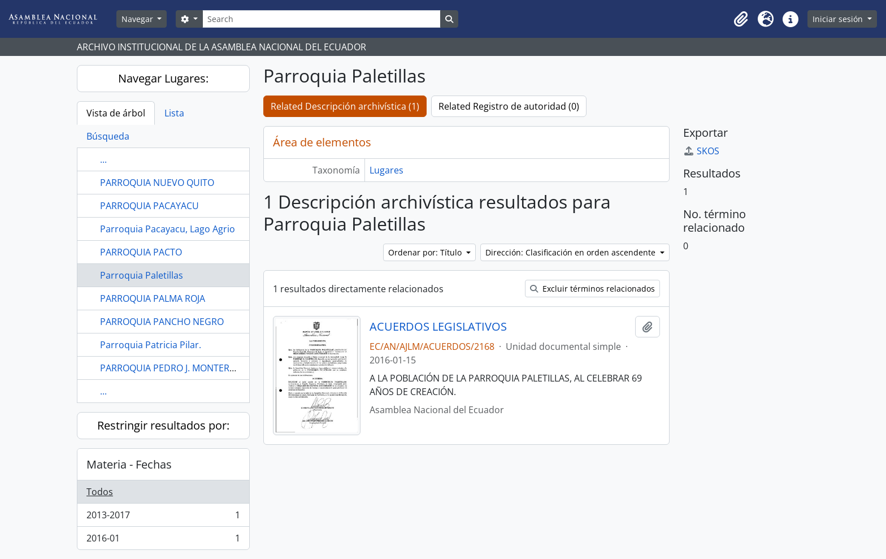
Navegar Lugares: (163, 78)
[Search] (321, 19)
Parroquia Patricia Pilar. (150, 345)
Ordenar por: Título (426, 252)
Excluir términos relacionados (592, 288)
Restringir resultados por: (163, 425)
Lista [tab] (174, 113)
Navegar (138, 19)
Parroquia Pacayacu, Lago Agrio (167, 229)
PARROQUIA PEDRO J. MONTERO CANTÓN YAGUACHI (211, 368)
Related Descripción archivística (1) (345, 106)
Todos (99, 492)
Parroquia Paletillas (141, 275)
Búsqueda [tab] (107, 136)
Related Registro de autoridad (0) (508, 106)
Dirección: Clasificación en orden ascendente (571, 252)
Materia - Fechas (129, 464)
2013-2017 (163, 517)
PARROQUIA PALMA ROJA (152, 298)
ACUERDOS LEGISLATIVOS (438, 326)
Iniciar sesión (839, 19)
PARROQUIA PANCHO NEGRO (162, 321)
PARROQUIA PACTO (141, 252)
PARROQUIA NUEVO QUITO (157, 182)
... (103, 159)
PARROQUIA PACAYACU (149, 206)
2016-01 (163, 540)
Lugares (386, 170)
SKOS (701, 151)
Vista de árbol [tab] (115, 113)
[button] (740, 19)
